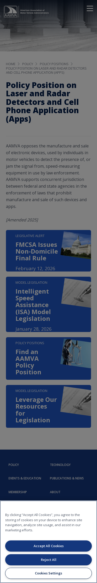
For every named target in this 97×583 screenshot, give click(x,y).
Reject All (48, 559)
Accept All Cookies (49, 546)
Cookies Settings (48, 573)
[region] (48, 541)
